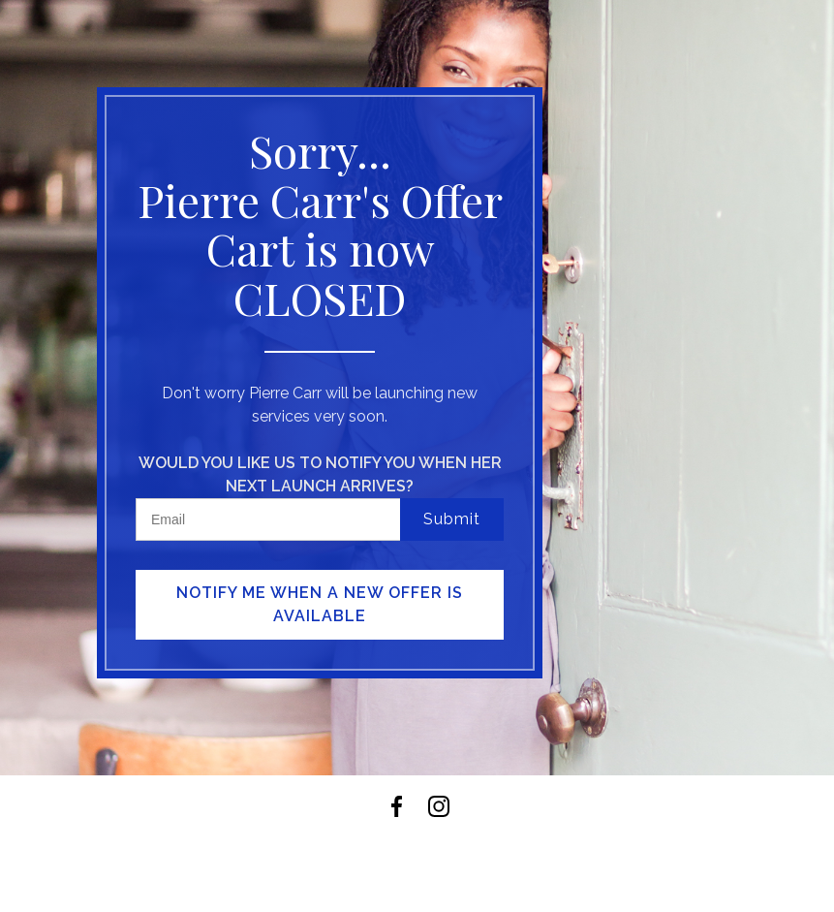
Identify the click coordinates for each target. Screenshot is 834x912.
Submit (451, 519)
